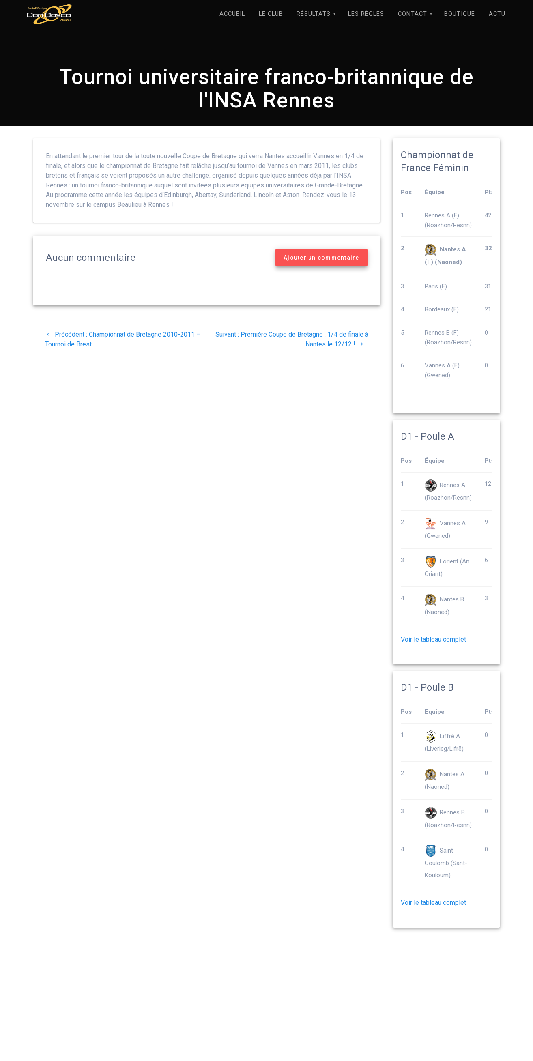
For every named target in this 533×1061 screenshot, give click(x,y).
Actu (497, 14)
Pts (489, 192)
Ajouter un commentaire (321, 258)
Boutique (459, 14)
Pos (406, 192)
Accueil (232, 14)
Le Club (271, 14)
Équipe (435, 192)
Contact (412, 14)
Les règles (366, 14)
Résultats (314, 14)
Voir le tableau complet (433, 640)
